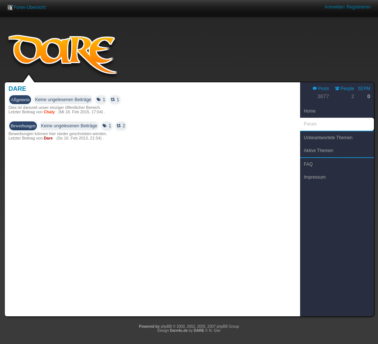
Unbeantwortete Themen (328, 137)
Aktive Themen (318, 150)
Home (310, 111)
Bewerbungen (23, 125)
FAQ (308, 164)
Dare (17, 88)
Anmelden (334, 7)
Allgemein (20, 99)
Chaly (49, 112)
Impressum (315, 177)
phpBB (166, 326)
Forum (310, 124)
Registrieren (359, 7)
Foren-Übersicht (30, 7)
